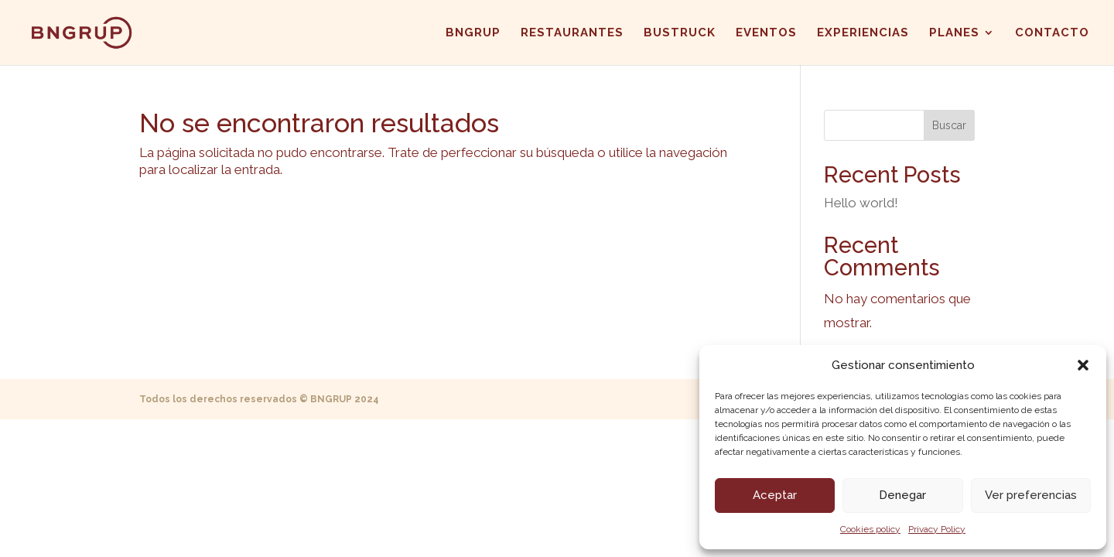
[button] (1083, 365)
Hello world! (861, 202)
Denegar (902, 495)
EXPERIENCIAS (863, 33)
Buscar (949, 125)
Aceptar (775, 495)
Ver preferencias (1031, 495)
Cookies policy (870, 529)
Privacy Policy (936, 529)
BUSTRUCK (680, 33)
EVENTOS (766, 33)
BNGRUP (473, 33)
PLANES (954, 33)
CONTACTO (1052, 33)
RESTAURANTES (572, 33)
